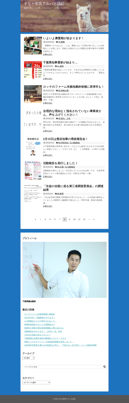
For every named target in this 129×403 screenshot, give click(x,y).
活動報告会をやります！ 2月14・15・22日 (43, 331)
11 (79, 219)
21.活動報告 (75, 143)
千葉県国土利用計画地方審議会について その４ (45, 338)
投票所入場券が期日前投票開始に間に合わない (44, 328)
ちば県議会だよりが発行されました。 (40, 321)
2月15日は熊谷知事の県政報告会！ (65, 139)
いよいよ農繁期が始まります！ (63, 38)
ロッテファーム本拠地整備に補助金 (39, 314)
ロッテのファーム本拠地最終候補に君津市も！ (73, 86)
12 (84, 219)
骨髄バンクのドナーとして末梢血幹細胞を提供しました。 (49, 342)
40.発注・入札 (64, 119)
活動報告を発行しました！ (60, 163)
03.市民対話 (63, 143)
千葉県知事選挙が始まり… (60, 62)
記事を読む (48, 54)
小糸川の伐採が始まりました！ (37, 335)
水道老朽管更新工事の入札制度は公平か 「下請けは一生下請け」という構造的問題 (60, 345)
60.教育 (60, 194)
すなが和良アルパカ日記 (44, 4)
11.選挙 (60, 66)
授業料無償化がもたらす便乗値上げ (39, 325)
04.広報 (60, 167)
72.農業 (61, 42)
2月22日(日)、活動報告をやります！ (39, 318)
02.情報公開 (63, 91)
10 (74, 219)
